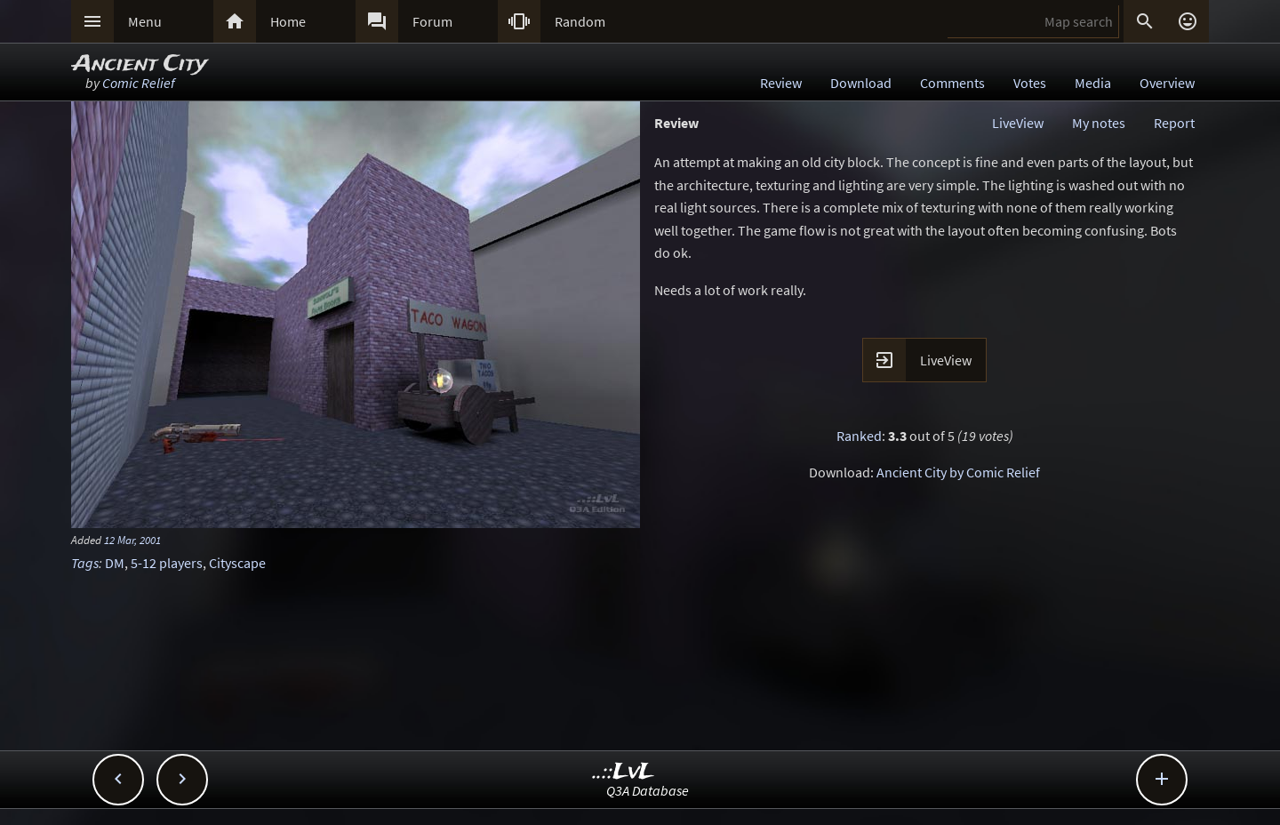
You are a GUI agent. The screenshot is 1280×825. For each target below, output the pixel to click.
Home (288, 21)
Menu (145, 21)
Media (1093, 83)
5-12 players (167, 563)
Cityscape (237, 563)
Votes (1029, 83)
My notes (1098, 123)
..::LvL (623, 772)
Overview (1167, 83)
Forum (432, 21)
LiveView (1018, 123)
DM (114, 563)
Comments (952, 83)
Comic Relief (138, 83)
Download (861, 83)
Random (580, 21)
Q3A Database (647, 790)
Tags (85, 563)
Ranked (859, 436)
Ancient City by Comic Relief (958, 472)
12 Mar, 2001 (132, 540)
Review (781, 83)
